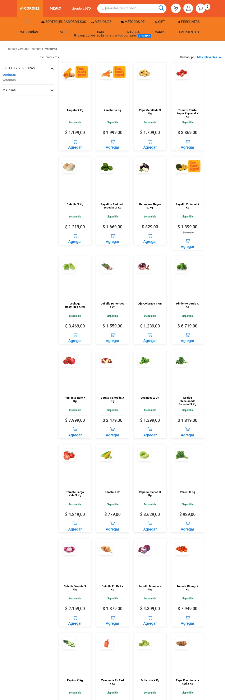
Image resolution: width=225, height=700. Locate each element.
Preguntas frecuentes (188, 27)
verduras (9, 75)
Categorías (28, 26)
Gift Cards (160, 27)
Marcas (9, 90)
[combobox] (134, 8)
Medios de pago (101, 27)
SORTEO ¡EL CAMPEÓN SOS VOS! (63, 27)
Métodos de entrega (132, 27)
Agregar (75, 143)
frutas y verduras (19, 68)
